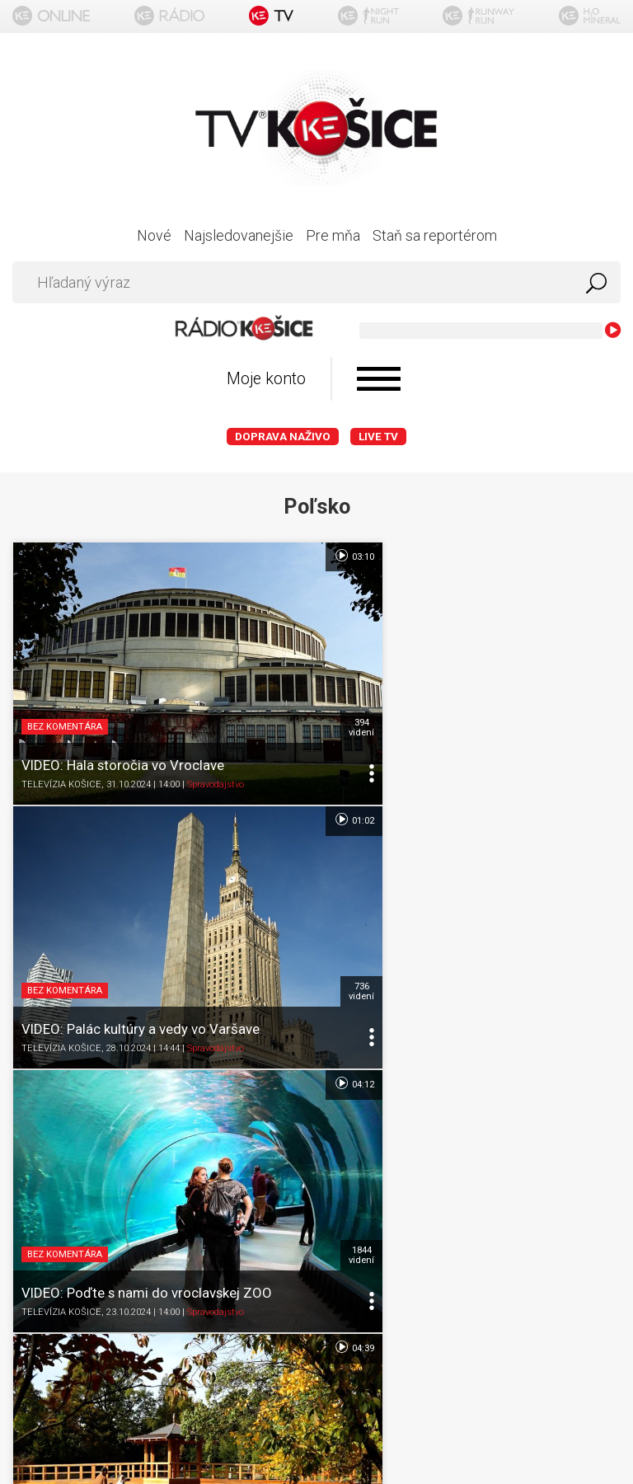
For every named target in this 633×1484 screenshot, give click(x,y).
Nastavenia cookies (316, 1180)
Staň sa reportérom (435, 235)
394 (294, 680)
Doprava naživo (283, 436)
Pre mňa (333, 235)
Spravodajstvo (215, 737)
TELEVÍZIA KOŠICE (61, 737)
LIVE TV (378, 436)
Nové (154, 235)
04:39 (591, 771)
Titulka (316, 1051)
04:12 (287, 771)
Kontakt (317, 1212)
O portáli (317, 1084)
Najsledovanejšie (238, 235)
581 (599, 896)
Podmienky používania (317, 1116)
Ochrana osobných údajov (317, 1148)
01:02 (591, 555)
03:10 (287, 555)
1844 (294, 896)
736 (599, 680)
